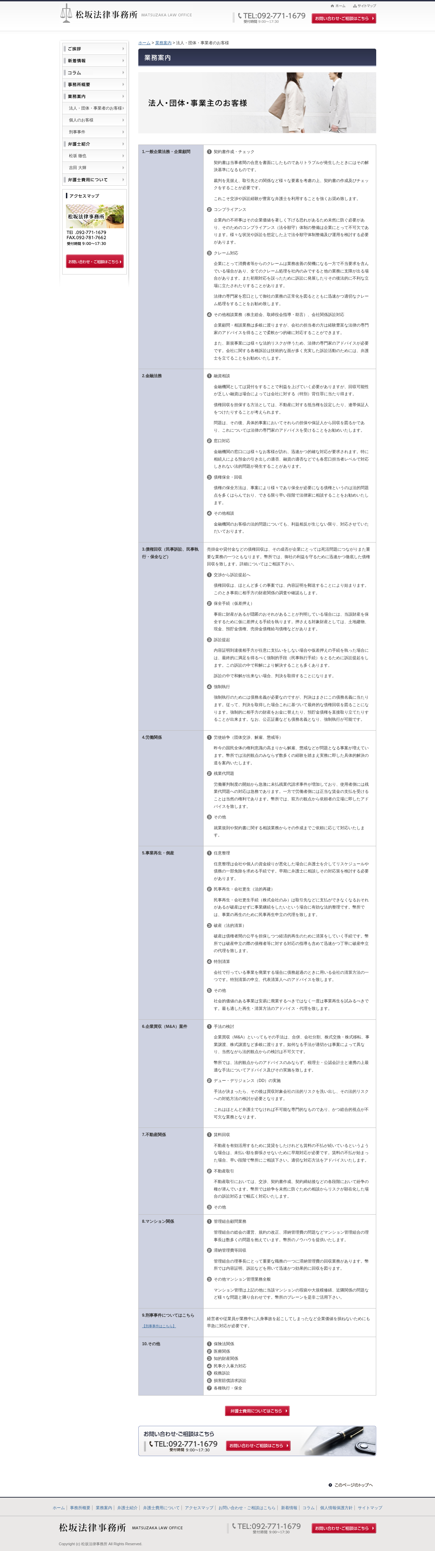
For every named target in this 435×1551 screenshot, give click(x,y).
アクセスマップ (199, 1507)
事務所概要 (80, 1507)
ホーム (144, 42)
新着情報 (289, 1507)
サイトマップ (370, 1507)
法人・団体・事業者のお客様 (95, 108)
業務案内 (163, 42)
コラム (308, 1507)
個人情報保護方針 (336, 1507)
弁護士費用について (161, 1507)
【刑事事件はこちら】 (159, 1326)
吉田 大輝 (77, 167)
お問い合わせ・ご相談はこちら (247, 1507)
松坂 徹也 (77, 155)
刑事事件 (77, 132)
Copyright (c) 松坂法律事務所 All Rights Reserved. (100, 1544)
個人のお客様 (81, 120)
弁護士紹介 (127, 1507)
